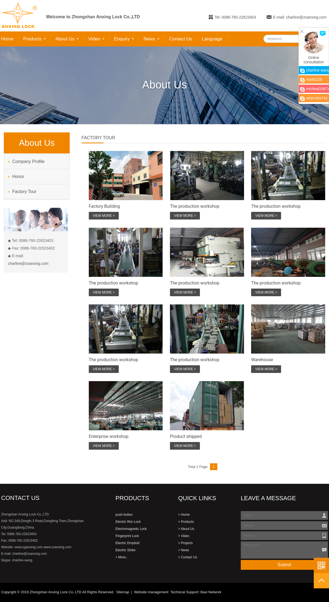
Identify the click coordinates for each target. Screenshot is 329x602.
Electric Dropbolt (127, 543)
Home (7, 38)
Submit (284, 564)
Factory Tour (24, 191)
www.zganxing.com (29, 547)
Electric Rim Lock (128, 522)
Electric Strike (125, 550)
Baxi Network (210, 592)
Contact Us (180, 38)
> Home (184, 515)
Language (212, 38)
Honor (18, 176)
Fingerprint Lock (127, 536)
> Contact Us (187, 557)
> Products (186, 522)
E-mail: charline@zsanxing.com (300, 17)
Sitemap (122, 592)
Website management (151, 592)
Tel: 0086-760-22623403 (235, 17)
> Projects (185, 543)
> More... (122, 557)
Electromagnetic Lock (131, 529)
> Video (183, 536)
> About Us (186, 529)
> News (183, 550)
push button (124, 515)
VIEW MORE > (104, 216)
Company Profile (28, 161)
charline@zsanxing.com (28, 263)
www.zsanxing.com (57, 547)
